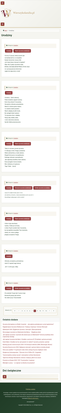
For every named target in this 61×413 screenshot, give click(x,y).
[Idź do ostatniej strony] (54, 311)
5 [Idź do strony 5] (27, 310)
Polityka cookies (30, 389)
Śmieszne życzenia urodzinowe (23, 188)
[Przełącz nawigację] (2, 3)
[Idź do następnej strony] (49, 311)
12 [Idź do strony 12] (46, 310)
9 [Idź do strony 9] (37, 310)
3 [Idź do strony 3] (22, 310)
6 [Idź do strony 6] (29, 310)
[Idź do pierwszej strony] (15, 311)
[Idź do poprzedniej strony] (19, 311)
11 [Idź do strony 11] (43, 310)
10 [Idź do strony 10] (40, 310)
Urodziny (15, 45)
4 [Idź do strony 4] (24, 310)
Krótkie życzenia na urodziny (42, 188)
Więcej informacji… (33, 398)
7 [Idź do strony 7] (32, 310)
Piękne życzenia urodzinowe (22, 50)
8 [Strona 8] (34, 310)
